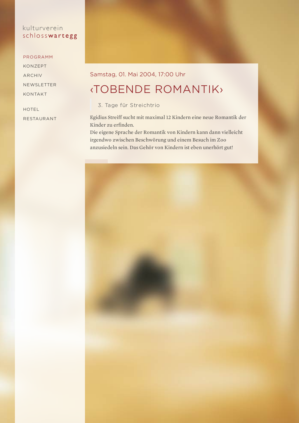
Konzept (35, 66)
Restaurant (40, 118)
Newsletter (40, 84)
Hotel (31, 109)
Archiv (32, 75)
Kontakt (35, 94)
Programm (38, 57)
